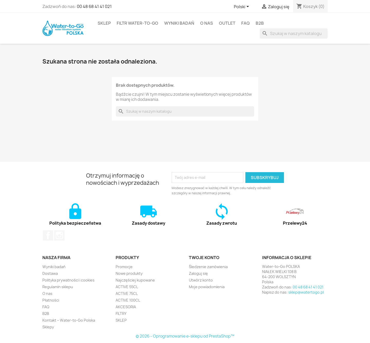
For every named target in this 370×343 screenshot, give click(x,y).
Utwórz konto (201, 280)
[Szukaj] (294, 33)
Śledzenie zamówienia (208, 266)
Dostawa (50, 273)
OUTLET (227, 23)
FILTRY (121, 313)
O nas (206, 23)
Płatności (50, 300)
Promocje (124, 266)
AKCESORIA (126, 306)
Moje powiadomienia (207, 286)
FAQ (245, 23)
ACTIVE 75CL (127, 293)
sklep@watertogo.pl (306, 292)
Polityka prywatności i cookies (68, 280)
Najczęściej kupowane (135, 280)
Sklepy (48, 326)
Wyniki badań (179, 23)
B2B (260, 23)
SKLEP (104, 23)
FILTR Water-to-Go (137, 23)
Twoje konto (204, 257)
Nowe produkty (129, 273)
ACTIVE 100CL (128, 300)
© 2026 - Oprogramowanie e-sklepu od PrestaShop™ (185, 336)
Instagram (59, 235)
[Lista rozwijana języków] (242, 7)
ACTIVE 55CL (127, 286)
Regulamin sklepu (57, 286)
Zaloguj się (198, 273)
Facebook (48, 235)
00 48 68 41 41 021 (94, 6)
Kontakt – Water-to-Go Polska (68, 320)
